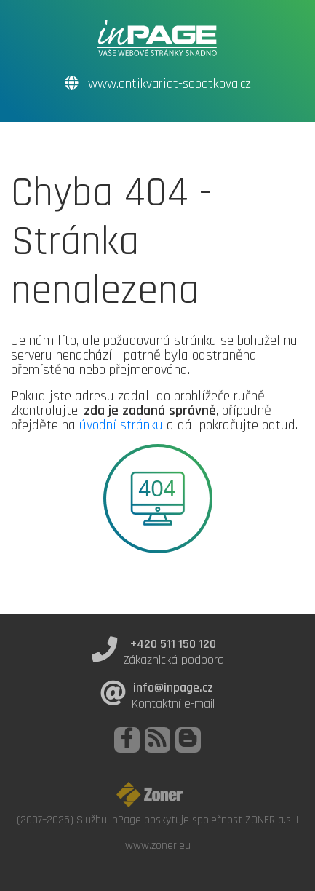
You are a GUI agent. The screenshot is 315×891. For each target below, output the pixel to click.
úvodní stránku (121, 425)
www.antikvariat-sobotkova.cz (158, 84)
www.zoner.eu (158, 845)
